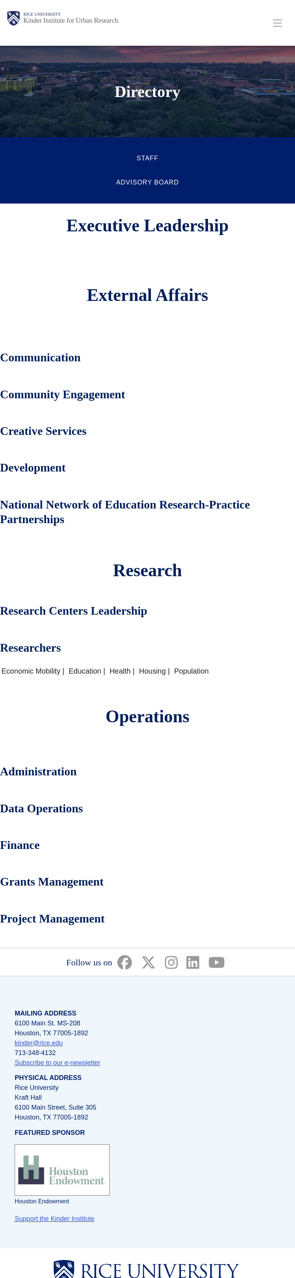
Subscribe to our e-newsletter (57, 1062)
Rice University (42, 14)
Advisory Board (147, 182)
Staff (147, 158)
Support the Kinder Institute (54, 1218)
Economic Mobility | (32, 671)
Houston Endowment (42, 1201)
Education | (87, 671)
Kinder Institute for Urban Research (70, 20)
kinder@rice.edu (39, 1043)
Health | (122, 671)
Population (191, 671)
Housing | (154, 671)
